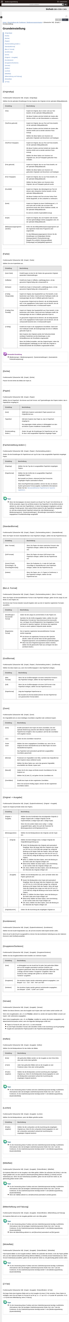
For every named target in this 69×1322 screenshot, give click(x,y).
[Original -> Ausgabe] (11, 57)
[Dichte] (7, 38)
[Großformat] (8, 52)
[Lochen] (7, 71)
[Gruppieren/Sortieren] (11, 63)
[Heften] (7, 68)
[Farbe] (7, 36)
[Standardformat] (10, 46)
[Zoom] (7, 54)
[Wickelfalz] (8, 79)
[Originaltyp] (8, 33)
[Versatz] (7, 65)
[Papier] (7, 41)
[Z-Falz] (7, 82)
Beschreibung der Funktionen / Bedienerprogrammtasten (25, 22)
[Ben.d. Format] (9, 49)
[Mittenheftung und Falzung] (13, 76)
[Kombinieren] (9, 60)
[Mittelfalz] (8, 73)
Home (4, 22)
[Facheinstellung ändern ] (12, 44)
